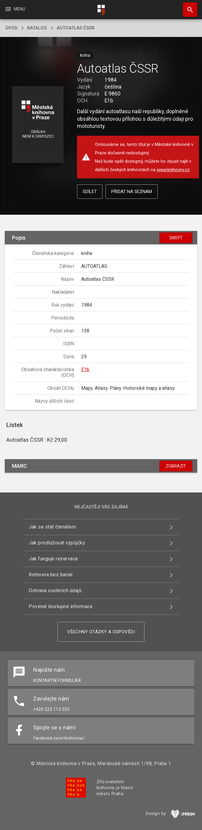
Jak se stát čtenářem (52, 527)
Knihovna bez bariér (51, 574)
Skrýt (176, 237)
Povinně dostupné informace (61, 606)
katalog (37, 28)
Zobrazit (176, 466)
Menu (14, 9)
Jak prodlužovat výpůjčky (57, 543)
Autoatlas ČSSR (76, 28)
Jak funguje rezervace (53, 559)
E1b (85, 369)
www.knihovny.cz (173, 169)
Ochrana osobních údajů (55, 590)
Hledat (187, 6)
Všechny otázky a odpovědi (101, 632)
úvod (11, 28)
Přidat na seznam (131, 191)
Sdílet (90, 191)
